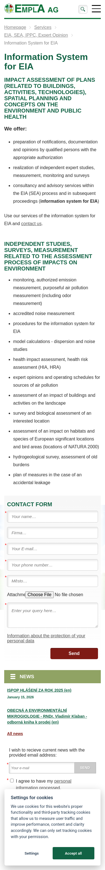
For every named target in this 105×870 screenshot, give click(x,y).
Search (83, 9)
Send (74, 653)
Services (42, 27)
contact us (31, 223)
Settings (32, 853)
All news (15, 733)
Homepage (15, 27)
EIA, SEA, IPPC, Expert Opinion (36, 35)
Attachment (15, 594)
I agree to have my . (43, 784)
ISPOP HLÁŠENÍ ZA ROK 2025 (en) (39, 690)
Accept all (73, 853)
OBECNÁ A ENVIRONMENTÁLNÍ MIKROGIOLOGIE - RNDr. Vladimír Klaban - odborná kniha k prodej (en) (47, 716)
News (27, 676)
